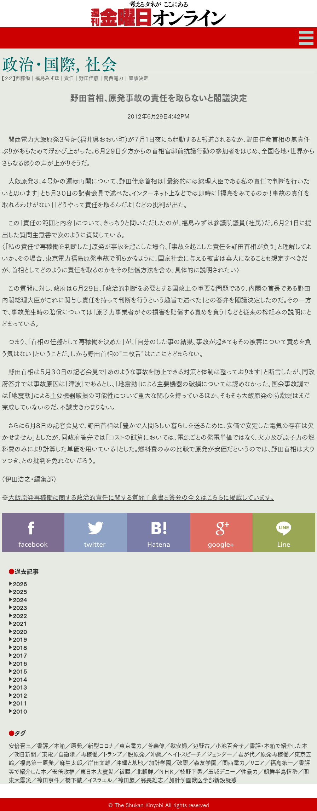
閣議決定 (138, 78)
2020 (20, 631)
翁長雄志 (151, 779)
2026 (20, 583)
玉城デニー (221, 771)
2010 (20, 711)
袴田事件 (48, 779)
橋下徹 (73, 779)
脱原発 (136, 753)
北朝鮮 (144, 771)
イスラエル (100, 779)
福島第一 (281, 762)
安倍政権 (63, 771)
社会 (101, 63)
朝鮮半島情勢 (281, 771)
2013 (20, 687)
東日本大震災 (97, 771)
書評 (42, 745)
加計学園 (160, 762)
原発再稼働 (274, 753)
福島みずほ (47, 78)
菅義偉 (156, 745)
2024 (20, 599)
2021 (20, 623)
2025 (20, 591)
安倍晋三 (19, 745)
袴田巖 (126, 779)
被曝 (125, 771)
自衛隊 (67, 753)
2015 (20, 671)
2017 (20, 655)
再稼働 (22, 78)
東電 (47, 753)
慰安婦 (178, 745)
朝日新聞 (25, 753)
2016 (20, 663)
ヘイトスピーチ (184, 753)
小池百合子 (229, 745)
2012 (20, 695)
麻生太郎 (70, 762)
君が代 (246, 753)
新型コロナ (101, 745)
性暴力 (249, 771)
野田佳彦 (89, 78)
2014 (20, 679)
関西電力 (113, 78)
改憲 (182, 762)
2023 (20, 607)
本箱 (59, 745)
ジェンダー (219, 753)
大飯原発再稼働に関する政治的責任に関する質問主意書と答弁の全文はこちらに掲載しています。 (141, 497)
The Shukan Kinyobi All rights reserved (162, 804)
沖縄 (156, 753)
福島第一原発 (37, 762)
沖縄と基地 (129, 762)
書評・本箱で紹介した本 (278, 745)
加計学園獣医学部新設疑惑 (203, 779)
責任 (69, 78)
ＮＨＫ (166, 771)
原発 (76, 745)
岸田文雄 (99, 762)
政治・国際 (39, 63)
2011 (20, 702)
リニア (257, 762)
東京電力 (130, 745)
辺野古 (201, 745)
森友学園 (205, 762)
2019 (20, 639)
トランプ (112, 753)
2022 (20, 615)
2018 (20, 647)
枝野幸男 (191, 771)
